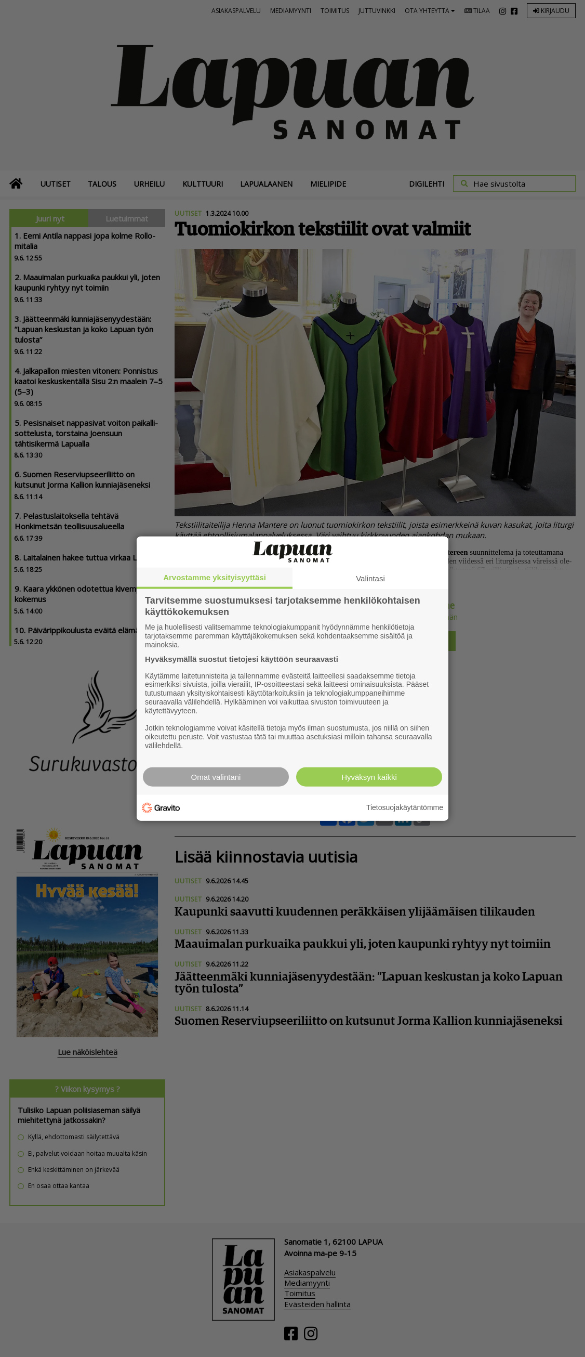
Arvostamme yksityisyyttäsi (214, 577)
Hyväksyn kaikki (369, 776)
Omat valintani (216, 776)
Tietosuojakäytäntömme (404, 807)
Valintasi (370, 578)
